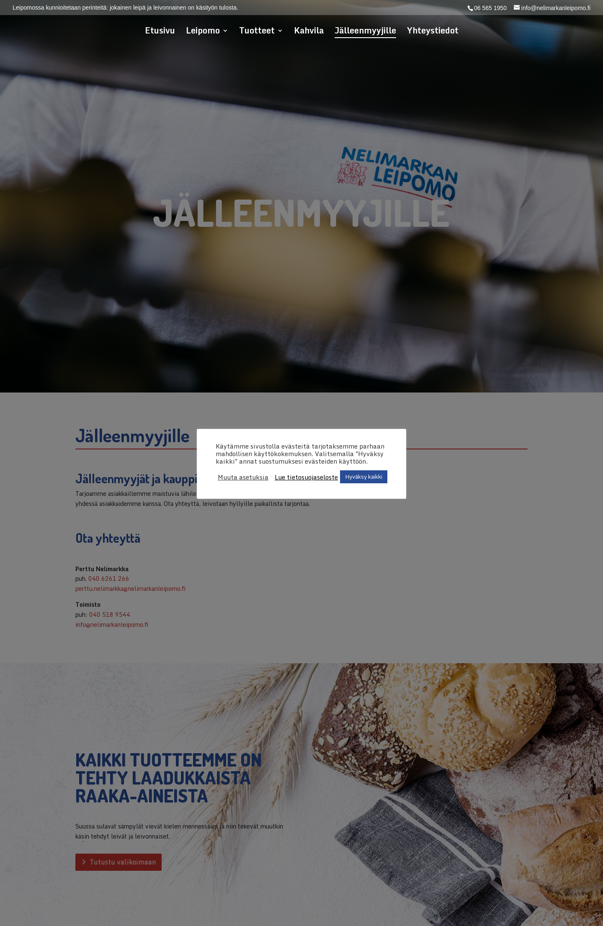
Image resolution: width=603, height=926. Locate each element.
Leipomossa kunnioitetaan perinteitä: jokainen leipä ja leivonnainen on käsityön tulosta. (125, 8)
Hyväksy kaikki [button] (363, 476)
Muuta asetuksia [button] (243, 477)
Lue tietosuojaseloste (306, 477)
